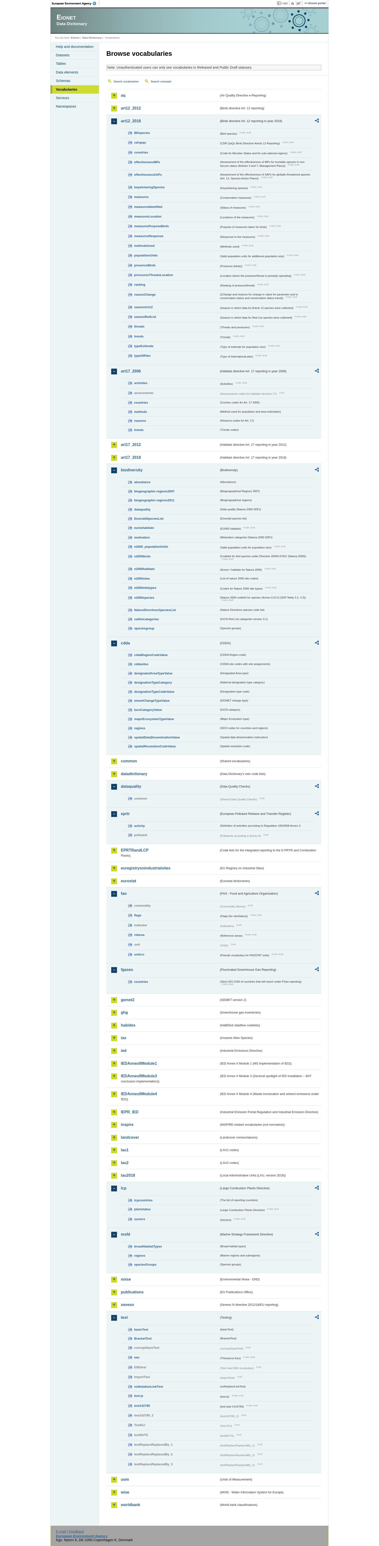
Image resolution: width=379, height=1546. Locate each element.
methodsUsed (144, 246)
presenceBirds (145, 265)
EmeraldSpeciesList (149, 518)
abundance (142, 482)
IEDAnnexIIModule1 (139, 1063)
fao (124, 893)
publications (132, 1292)
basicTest (141, 1329)
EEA (75, 3)
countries (141, 152)
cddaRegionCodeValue (151, 655)
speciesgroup (144, 628)
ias (123, 1038)
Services (62, 98)
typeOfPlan (142, 355)
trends (139, 336)
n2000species (144, 597)
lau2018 (128, 1175)
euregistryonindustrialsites (145, 868)
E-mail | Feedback (70, 1531)
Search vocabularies (126, 81)
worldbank (130, 1505)
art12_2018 (131, 121)
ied (123, 1051)
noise (126, 1279)
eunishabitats (144, 528)
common (129, 761)
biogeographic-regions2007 (154, 491)
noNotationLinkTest (148, 1386)
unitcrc (139, 954)
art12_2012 (131, 108)
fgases (127, 970)
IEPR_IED (129, 1112)
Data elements (67, 72)
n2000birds (142, 556)
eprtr (125, 814)
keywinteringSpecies (149, 187)
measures (141, 197)
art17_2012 (131, 445)
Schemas (63, 81)
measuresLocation (147, 216)
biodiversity (132, 470)
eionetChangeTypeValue (152, 700)
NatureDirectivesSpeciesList (155, 610)
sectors (139, 1219)
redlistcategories (146, 619)
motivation (142, 537)
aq (123, 95)
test (124, 1317)
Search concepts (161, 81)
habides (128, 1025)
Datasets (63, 55)
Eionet (75, 37)
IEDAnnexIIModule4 (139, 1094)
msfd (125, 1234)
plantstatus (142, 1209)
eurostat (128, 881)
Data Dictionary (91, 37)
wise (125, 1492)
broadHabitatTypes (148, 1246)
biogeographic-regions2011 (154, 500)
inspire (127, 1125)
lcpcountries (143, 1200)
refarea (139, 935)
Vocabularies (66, 89)
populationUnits (146, 255)
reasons (140, 421)
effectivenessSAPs (148, 174)
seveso (127, 1305)
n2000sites (142, 578)
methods (140, 412)
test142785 (142, 1405)
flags (137, 915)
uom (125, 1479)
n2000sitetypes (145, 588)
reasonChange (145, 294)
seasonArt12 (143, 307)
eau (136, 1357)
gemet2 (127, 1000)
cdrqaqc (140, 142)
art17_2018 (131, 457)
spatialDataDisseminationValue (157, 737)
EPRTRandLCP (135, 850)
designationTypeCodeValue (154, 691)
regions (139, 728)
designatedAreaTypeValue (153, 673)
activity (139, 826)
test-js (138, 1396)
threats (139, 326)
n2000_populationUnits (151, 546)
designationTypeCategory (153, 682)
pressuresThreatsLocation (153, 275)
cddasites (141, 664)
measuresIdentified (148, 207)
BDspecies (142, 133)
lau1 (125, 1150)
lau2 (125, 1163)
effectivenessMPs (147, 162)
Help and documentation (75, 47)
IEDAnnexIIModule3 (139, 1076)
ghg (124, 1012)
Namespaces (66, 106)
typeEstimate (143, 346)
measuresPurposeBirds (151, 226)
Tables (61, 64)
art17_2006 (131, 371)
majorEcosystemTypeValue (154, 719)
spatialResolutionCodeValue (155, 746)
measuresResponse (148, 236)
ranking (139, 284)
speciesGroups (145, 1264)
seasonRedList (145, 317)
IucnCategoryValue (148, 710)
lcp (123, 1188)
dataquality (142, 509)
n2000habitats (144, 569)
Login (284, 3)
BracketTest (143, 1338)
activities (140, 383)
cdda (125, 643)
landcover (130, 1137)
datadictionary (134, 774)
